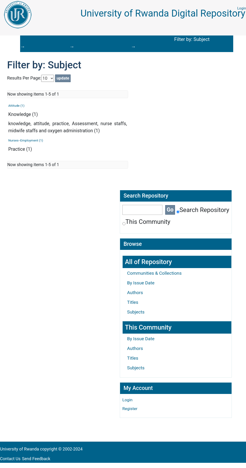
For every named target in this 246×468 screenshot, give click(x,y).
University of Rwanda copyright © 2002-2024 (42, 449)
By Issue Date (141, 283)
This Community (146, 221)
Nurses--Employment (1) (25, 140)
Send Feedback (36, 458)
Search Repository (202, 209)
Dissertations (141, 40)
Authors (135, 292)
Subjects (136, 312)
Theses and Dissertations (88, 40)
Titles (132, 302)
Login (241, 8)
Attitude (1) (16, 105)
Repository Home (33, 40)
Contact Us (10, 458)
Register (130, 408)
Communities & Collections (154, 273)
